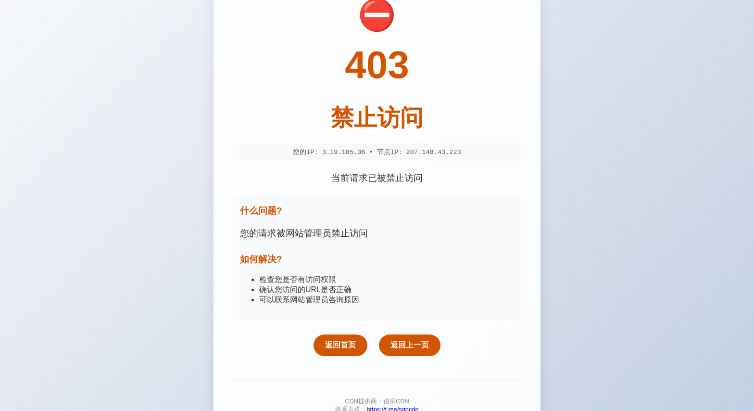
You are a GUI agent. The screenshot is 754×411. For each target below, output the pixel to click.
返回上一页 (409, 347)
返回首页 (340, 347)
